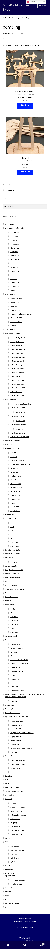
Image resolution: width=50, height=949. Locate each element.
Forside (8, 18)
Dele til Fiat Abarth (17, 361)
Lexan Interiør (15, 768)
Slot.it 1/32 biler (11, 518)
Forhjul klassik (15, 740)
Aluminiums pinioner (17, 807)
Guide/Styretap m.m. (12, 713)
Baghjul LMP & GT (16, 721)
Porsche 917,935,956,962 (19, 664)
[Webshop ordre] (13, 33)
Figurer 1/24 (9, 705)
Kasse (7, 896)
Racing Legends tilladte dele (20, 404)
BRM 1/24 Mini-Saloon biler (14, 228)
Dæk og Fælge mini (17, 342)
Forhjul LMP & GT (16, 725)
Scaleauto (14, 632)
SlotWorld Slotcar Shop (16, 7)
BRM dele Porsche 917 (18, 425)
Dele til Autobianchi (17, 349)
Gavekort (8, 888)
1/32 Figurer (14, 862)
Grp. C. (12, 531)
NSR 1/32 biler (10, 558)
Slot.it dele (14, 542)
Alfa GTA (13, 453)
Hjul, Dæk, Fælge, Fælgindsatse (16, 717)
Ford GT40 (14, 306)
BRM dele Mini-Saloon (13, 333)
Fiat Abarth (14, 248)
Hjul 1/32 (13, 752)
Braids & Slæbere (11, 597)
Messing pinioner (16, 811)
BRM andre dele (10, 399)
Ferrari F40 (14, 472)
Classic (13, 523)
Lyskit (7, 783)
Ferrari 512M (14, 303)
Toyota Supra (15, 511)
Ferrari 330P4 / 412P (17, 299)
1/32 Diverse (14, 858)
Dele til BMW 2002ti (17, 353)
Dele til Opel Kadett (17, 380)
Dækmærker (14, 679)
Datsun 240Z (14, 244)
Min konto (8, 945)
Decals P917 (20, 429)
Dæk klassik (14, 744)
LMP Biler (13, 652)
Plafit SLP (14, 624)
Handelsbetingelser (12, 903)
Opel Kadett (14, 267)
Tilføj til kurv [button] (25, 172)
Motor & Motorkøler (12, 787)
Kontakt (8, 907)
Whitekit (13, 290)
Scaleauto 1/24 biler (12, 441)
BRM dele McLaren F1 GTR (19, 433)
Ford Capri (14, 252)
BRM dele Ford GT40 (17, 416)
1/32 (6, 842)
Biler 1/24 (8, 445)
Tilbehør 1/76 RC (16, 884)
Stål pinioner (15, 819)
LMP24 (7, 866)
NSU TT (13, 263)
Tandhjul (8, 799)
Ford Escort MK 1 (16, 476)
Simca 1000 (14, 283)
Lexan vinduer (15, 772)
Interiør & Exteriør (11, 756)
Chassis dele (9, 604)
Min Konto (8, 892)
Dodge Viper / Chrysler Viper (20, 464)
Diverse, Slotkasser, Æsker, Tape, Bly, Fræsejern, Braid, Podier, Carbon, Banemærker (24, 695)
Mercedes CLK (15, 491)
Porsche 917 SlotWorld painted (21, 314)
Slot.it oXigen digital (12, 550)
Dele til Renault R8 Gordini (19, 388)
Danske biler (14, 286)
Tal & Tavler (14, 687)
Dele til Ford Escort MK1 (18, 369)
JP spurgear (14, 823)
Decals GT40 (20, 421)
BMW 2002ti (14, 240)
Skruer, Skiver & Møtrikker (14, 791)
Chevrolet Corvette (17, 461)
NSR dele (13, 562)
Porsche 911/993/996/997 (19, 660)
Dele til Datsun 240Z (17, 357)
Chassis (8, 601)
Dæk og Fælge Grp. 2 (17, 338)
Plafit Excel (14, 621)
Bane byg (13, 701)
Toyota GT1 (14, 507)
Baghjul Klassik (16, 737)
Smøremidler (9, 795)
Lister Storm (14, 480)
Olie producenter (16, 683)
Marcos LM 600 (15, 484)
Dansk (31, 1)
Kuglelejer (8, 776)
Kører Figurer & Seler (17, 764)
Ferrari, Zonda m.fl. (17, 648)
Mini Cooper (14, 259)
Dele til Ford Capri (16, 365)
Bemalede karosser (12, 574)
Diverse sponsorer (16, 671)
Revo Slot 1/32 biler (12, 448)
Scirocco (13, 279)
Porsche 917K (15, 310)
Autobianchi (14, 236)
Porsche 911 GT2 (16, 499)
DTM (12, 527)
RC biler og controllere (18, 880)
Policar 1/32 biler (11, 566)
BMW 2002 (13, 457)
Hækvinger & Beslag (17, 760)
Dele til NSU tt (15, 376)
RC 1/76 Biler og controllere (10, 874)
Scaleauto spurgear (17, 830)
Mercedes (13, 656)
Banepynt (8, 593)
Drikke (12, 675)
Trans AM (13, 326)
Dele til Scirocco (16, 392)
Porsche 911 (14, 271)
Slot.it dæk (14, 546)
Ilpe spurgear (15, 826)
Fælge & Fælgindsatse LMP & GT (22, 733)
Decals (7, 640)
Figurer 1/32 (9, 709)
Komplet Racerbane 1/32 (14, 570)
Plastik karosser (11, 585)
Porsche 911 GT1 (16, 322)
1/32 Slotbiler (15, 846)
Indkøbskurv (39, 943)
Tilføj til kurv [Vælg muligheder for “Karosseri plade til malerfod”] (25, 105)
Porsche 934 (14, 503)
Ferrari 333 (14, 468)
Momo (12, 613)
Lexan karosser (10, 581)
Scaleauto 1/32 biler (12, 554)
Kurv (6, 899)
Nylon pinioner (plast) (18, 815)
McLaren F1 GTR (16, 318)
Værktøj (8, 838)
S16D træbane (10, 870)
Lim (6, 780)
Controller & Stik (11, 636)
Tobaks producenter (17, 691)
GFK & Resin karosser (12, 577)
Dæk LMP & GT (15, 729)
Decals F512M (20, 412)
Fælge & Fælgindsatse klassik (21, 748)
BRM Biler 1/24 (10, 294)
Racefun (13, 628)
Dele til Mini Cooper (17, 372)
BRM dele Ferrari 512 (17, 408)
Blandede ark (15, 667)
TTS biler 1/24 (10, 329)
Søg (25, 945)
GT (11, 534)
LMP (11, 538)
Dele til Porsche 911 (17, 384)
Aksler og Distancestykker (14, 589)
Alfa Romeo (14, 232)
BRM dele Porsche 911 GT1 (19, 437)
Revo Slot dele (10, 514)
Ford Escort (14, 256)
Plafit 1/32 (14, 617)
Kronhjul (13, 803)
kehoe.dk (29, 927)
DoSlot (12, 609)
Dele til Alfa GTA (16, 345)
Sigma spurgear (16, 834)
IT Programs (9, 224)
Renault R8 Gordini (17, 275)
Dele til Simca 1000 (17, 396)
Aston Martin (15, 644)
